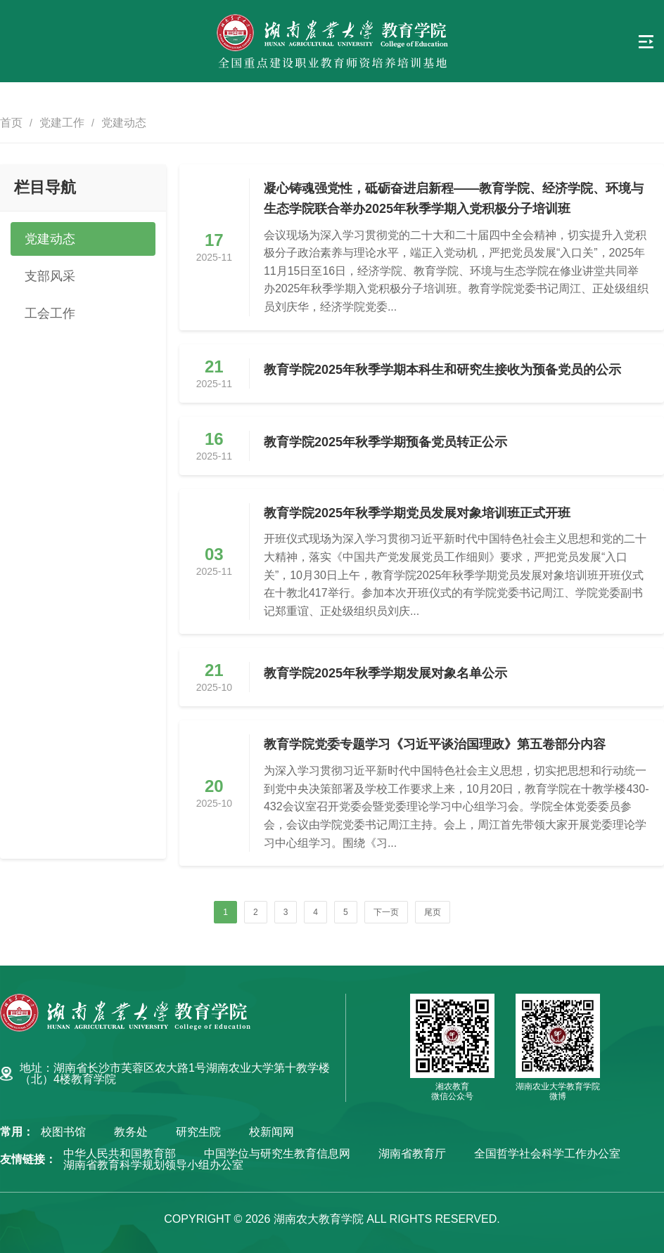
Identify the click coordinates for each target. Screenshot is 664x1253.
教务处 (131, 1132)
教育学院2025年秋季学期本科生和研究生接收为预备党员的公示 (442, 370)
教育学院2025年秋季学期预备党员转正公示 (385, 442)
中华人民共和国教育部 (119, 1154)
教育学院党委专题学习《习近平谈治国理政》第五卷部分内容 (435, 744)
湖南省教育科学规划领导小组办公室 (153, 1165)
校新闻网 (271, 1132)
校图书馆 (63, 1132)
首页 (11, 123)
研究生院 (198, 1132)
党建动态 (123, 123)
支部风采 (50, 276)
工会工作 (50, 313)
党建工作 (61, 123)
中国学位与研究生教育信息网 (277, 1154)
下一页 (386, 912)
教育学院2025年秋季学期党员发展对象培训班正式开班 (417, 513)
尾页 (432, 912)
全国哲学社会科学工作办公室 (547, 1154)
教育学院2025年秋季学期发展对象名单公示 (385, 673)
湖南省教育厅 (412, 1154)
